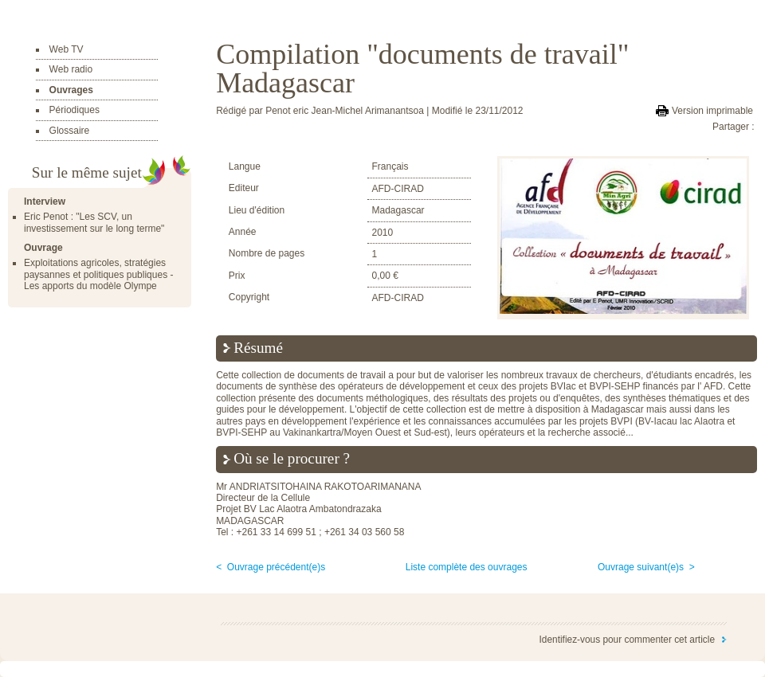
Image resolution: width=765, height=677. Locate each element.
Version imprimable (712, 110)
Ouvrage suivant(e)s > (646, 567)
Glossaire (69, 130)
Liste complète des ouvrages (467, 567)
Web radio (70, 69)
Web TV (66, 49)
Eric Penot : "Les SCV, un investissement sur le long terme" (94, 222)
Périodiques (74, 109)
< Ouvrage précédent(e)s (270, 567)
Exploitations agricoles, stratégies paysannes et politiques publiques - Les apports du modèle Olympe (98, 274)
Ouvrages (71, 90)
